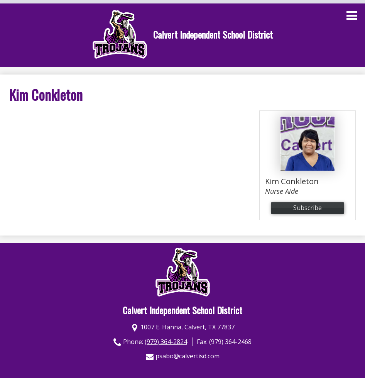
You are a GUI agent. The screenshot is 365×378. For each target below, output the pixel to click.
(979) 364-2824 (166, 341)
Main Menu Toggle (351, 15)
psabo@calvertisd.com (187, 356)
